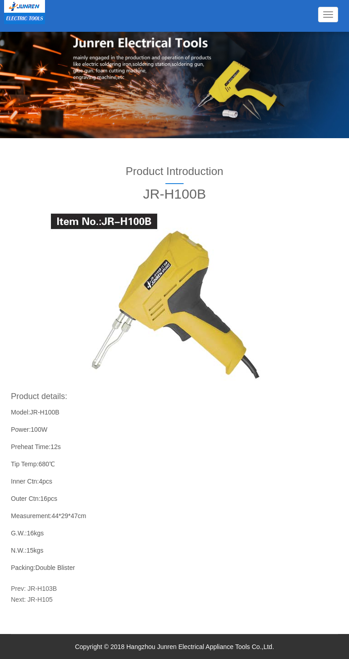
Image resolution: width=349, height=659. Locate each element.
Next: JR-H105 (32, 599)
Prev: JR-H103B (34, 588)
